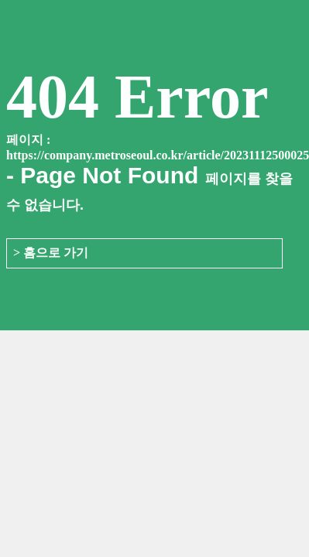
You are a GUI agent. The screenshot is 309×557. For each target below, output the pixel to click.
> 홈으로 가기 (50, 252)
